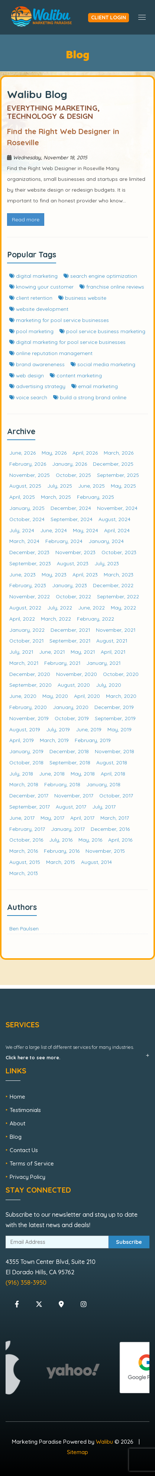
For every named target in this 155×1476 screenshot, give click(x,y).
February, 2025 (95, 497)
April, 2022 (22, 618)
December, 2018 (69, 751)
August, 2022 (25, 607)
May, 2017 (52, 818)
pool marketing (31, 331)
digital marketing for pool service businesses (67, 342)
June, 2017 (22, 818)
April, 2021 (113, 651)
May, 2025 (123, 485)
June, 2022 (91, 607)
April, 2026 (85, 452)
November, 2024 (117, 508)
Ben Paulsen (24, 928)
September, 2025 (118, 475)
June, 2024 (53, 530)
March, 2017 (114, 818)
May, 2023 (54, 574)
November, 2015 (105, 851)
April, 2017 (82, 818)
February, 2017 (27, 829)
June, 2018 (52, 773)
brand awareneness (37, 364)
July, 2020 (108, 685)
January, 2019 (26, 751)
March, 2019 (54, 740)
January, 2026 (69, 464)
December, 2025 (113, 464)
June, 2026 (22, 452)
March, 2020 (121, 696)
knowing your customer (41, 286)
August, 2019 (24, 729)
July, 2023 (106, 563)
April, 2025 (22, 497)
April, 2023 (85, 574)
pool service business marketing (102, 331)
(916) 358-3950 (26, 1282)
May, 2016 (90, 839)
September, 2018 (69, 762)
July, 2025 (59, 485)
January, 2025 (27, 508)
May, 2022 (123, 607)
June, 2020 (22, 696)
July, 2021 (21, 651)
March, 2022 (56, 618)
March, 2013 (23, 873)
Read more (25, 219)
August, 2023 (72, 563)
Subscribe (129, 1242)
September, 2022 (118, 596)
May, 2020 (55, 696)
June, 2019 (88, 729)
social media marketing (103, 364)
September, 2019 (115, 718)
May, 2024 (85, 530)
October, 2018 (26, 762)
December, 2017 (28, 795)
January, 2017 (68, 829)
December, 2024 (71, 508)
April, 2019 (21, 740)
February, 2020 (28, 707)
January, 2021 (103, 663)
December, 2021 (70, 630)
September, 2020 (30, 685)
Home (17, 1096)
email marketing (94, 386)
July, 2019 (58, 729)
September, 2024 (72, 519)
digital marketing (33, 276)
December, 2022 (113, 585)
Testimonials (25, 1109)
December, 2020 (29, 674)
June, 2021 (52, 651)
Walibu (104, 1441)
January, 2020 (70, 707)
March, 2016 (23, 851)
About (17, 1123)
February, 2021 (62, 663)
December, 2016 (110, 829)
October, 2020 (121, 674)
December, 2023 (29, 552)
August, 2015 (24, 862)
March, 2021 (23, 663)
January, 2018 (103, 784)
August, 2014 (96, 862)
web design (26, 375)
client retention (30, 298)
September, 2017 (29, 806)
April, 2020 (87, 696)
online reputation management (51, 353)
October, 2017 (116, 795)
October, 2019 (72, 718)
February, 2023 (27, 585)
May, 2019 (119, 729)
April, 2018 (113, 773)
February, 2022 (95, 618)
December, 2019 (114, 707)
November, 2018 (114, 751)
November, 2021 (115, 630)
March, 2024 (24, 541)
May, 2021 (83, 651)
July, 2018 (21, 773)
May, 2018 (83, 773)
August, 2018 (111, 762)
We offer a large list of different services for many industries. (70, 1052)
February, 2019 (93, 740)
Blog (16, 1136)
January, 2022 (27, 630)
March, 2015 (60, 862)
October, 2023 (118, 552)
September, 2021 (69, 640)
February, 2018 (62, 784)
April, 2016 (120, 839)
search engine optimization (100, 276)
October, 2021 (26, 640)
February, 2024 (64, 541)
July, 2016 (60, 839)
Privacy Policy (27, 1176)
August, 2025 (25, 485)
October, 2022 (73, 596)
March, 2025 (56, 497)
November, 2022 (29, 596)
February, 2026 (27, 464)
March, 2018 (23, 784)
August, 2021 (111, 640)
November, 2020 (76, 674)
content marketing (76, 375)
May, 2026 (54, 452)
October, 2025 (73, 475)
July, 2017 (104, 806)
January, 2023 (69, 585)
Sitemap (77, 1452)
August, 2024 (114, 519)
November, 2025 (29, 475)
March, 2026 (118, 452)
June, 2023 (22, 574)
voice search (28, 397)
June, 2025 (91, 485)
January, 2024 (106, 541)
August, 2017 (71, 806)
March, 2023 (118, 574)
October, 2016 (26, 839)
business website (82, 298)
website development (38, 309)
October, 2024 (27, 519)
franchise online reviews (112, 286)
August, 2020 (74, 685)
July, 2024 (21, 530)
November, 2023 (75, 552)
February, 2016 (62, 851)
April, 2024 (117, 530)
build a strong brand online (89, 397)
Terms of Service (32, 1163)
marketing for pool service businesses (59, 320)
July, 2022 (59, 607)
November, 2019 (29, 718)
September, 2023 (30, 563)
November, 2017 (73, 795)
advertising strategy (37, 386)
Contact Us (24, 1150)
